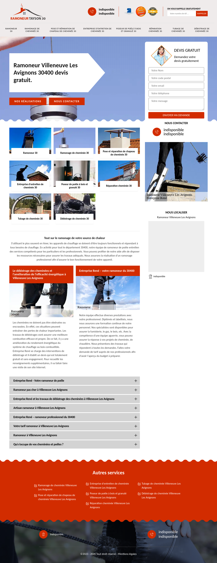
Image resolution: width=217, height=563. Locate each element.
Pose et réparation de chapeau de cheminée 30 (63, 29)
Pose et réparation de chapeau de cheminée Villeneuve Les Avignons (57, 497)
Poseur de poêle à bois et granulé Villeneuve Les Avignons (108, 495)
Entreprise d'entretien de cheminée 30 (97, 29)
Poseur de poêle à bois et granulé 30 (128, 29)
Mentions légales (127, 554)
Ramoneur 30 (11, 29)
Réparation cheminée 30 (155, 29)
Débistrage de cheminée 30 (202, 29)
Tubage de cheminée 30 (178, 29)
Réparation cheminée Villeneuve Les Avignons (110, 505)
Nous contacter (67, 101)
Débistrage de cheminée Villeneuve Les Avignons (161, 495)
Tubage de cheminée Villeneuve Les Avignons (161, 485)
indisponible (106, 9)
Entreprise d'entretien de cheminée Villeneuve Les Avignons (109, 485)
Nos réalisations (27, 101)
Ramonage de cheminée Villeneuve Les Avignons (57, 487)
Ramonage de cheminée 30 (32, 29)
